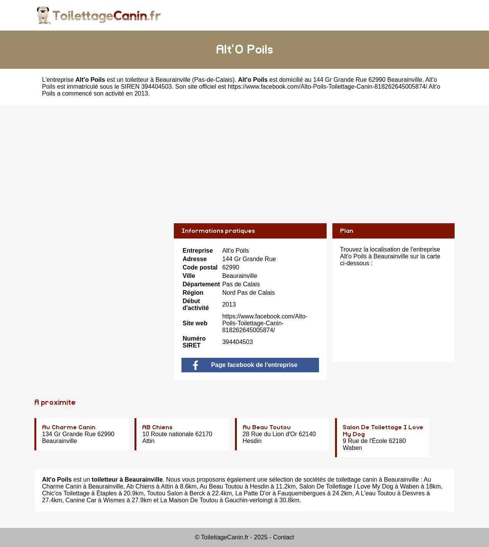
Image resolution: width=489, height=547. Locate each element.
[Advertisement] (244, 158)
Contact (283, 537)
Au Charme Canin (69, 427)
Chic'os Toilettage (66, 493)
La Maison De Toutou (189, 500)
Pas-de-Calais (213, 79)
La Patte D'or (253, 493)
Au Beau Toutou (267, 427)
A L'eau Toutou (375, 493)
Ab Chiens (140, 486)
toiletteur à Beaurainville (158, 79)
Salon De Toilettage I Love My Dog (346, 486)
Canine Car (80, 500)
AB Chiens (157, 427)
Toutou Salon (165, 493)
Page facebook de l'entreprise (245, 365)
